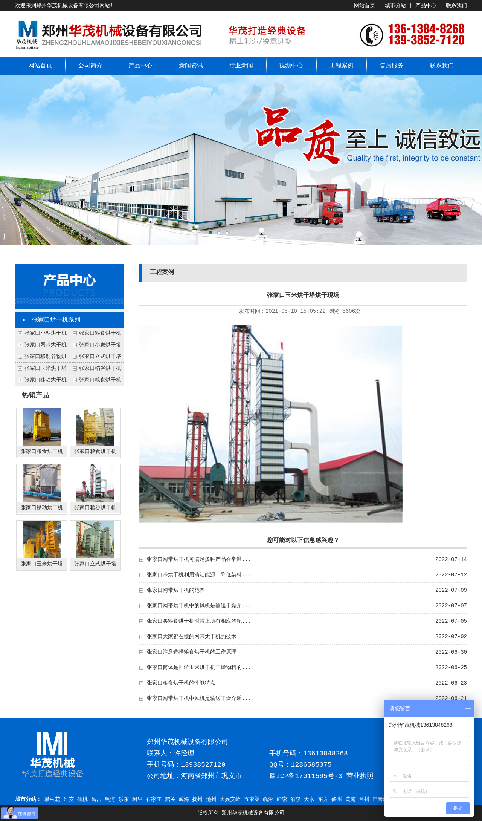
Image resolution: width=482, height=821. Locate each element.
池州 (211, 799)
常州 (364, 799)
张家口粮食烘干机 (100, 380)
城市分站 (395, 6)
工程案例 (341, 66)
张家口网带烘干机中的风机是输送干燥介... (199, 606)
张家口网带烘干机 (45, 345)
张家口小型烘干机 (45, 333)
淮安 (69, 799)
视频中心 (291, 66)
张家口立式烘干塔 (100, 357)
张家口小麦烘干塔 (100, 345)
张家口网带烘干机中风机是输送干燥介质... (199, 698)
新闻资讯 (191, 66)
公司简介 (90, 66)
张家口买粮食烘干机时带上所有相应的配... (199, 621)
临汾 (268, 799)
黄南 (350, 799)
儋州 (336, 799)
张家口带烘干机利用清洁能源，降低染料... (199, 575)
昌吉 (96, 799)
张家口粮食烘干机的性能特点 (181, 683)
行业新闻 (241, 66)
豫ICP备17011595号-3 (305, 776)
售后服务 (392, 66)
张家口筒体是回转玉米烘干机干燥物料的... (199, 668)
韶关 (170, 799)
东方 (323, 799)
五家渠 (252, 799)
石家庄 (154, 799)
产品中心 (425, 6)
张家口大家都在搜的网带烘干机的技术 (191, 637)
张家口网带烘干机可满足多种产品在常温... (199, 559)
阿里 (137, 799)
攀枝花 (52, 799)
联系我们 (456, 6)
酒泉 (295, 799)
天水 (309, 799)
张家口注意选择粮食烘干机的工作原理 (191, 652)
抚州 (197, 799)
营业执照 (360, 776)
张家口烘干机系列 (56, 320)
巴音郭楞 (383, 799)
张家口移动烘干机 (45, 380)
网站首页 (364, 6)
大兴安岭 (230, 799)
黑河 (110, 799)
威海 (183, 799)
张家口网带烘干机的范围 (176, 590)
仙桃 (82, 799)
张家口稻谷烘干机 (100, 368)
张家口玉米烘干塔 (45, 368)
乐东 (123, 799)
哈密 (282, 799)
